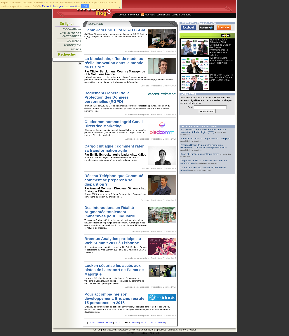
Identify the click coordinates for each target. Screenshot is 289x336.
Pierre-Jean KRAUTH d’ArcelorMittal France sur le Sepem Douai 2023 (221, 78)
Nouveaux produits (140, 231)
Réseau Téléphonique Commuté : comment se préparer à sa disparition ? (115, 180)
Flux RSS (148, 14)
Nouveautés (72, 28)
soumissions (163, 14)
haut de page (100, 329)
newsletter (133, 14)
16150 (100, 322)
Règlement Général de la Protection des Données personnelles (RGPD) (107, 97)
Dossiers (74, 40)
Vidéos (76, 49)
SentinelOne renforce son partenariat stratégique (205, 138)
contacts (186, 14)
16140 (91, 322)
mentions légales (187, 329)
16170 (117, 322)
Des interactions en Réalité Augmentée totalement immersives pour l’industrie (109, 211)
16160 (109, 322)
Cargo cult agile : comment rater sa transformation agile (114, 148)
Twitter (206, 27)
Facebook (188, 27)
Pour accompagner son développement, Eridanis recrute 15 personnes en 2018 (114, 298)
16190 (135, 322)
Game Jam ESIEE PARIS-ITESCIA (115, 30)
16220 (161, 322)
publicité (176, 14)
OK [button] (85, 6)
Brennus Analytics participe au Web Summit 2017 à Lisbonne (112, 241)
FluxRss (224, 27)
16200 (144, 322)
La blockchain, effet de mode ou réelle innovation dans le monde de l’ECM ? (113, 62)
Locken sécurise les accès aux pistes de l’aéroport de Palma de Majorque (114, 269)
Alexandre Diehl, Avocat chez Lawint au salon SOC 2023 (221, 60)
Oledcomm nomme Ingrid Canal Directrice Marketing (113, 124)
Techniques (72, 45)
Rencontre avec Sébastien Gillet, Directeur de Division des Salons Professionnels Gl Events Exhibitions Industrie (220, 47)
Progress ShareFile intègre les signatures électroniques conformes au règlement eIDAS (203, 146)
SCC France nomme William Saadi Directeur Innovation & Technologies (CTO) (203, 131)
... (85, 322)
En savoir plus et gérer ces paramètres (61, 6)
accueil (122, 14)
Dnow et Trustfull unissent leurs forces (199, 154)
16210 (152, 322)
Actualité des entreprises (70, 35)
